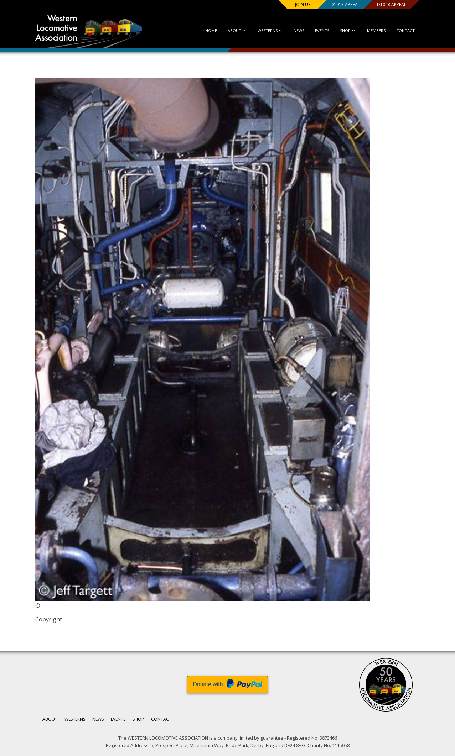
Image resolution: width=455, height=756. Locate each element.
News (299, 30)
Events (322, 30)
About (237, 30)
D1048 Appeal (391, 4)
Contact (405, 30)
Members (376, 30)
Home (211, 30)
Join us (302, 4)
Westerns (270, 30)
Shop (348, 30)
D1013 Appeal (345, 4)
